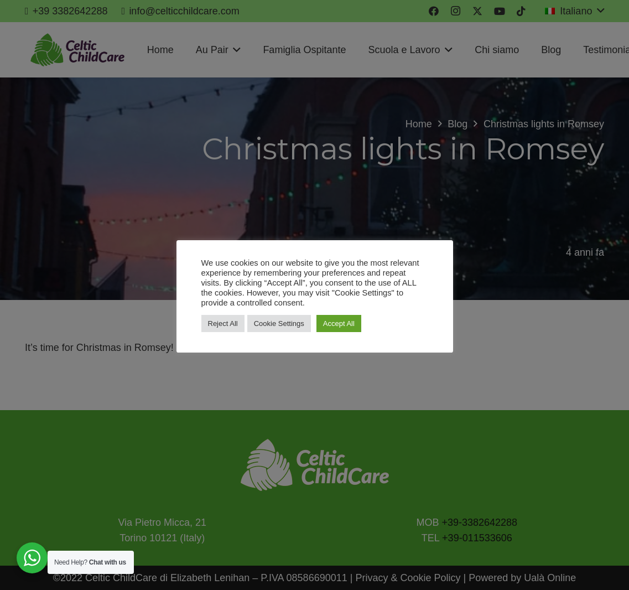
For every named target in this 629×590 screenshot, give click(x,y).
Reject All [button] (223, 323)
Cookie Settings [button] (279, 323)
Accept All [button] (339, 323)
